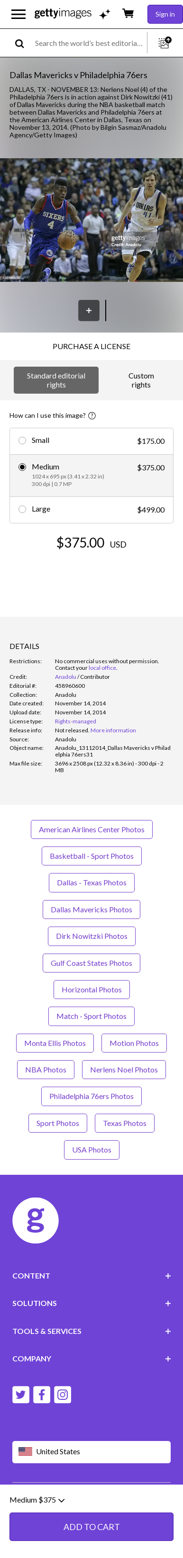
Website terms (34, 1498)
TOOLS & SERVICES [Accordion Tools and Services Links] (91, 1330)
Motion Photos (134, 1042)
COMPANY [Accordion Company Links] (91, 1358)
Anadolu (65, 676)
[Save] (89, 310)
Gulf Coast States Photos (91, 962)
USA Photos (91, 1149)
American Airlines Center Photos (92, 829)
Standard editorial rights (56, 379)
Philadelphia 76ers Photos (91, 1095)
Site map (50, 1513)
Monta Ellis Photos (55, 1042)
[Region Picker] (91, 1452)
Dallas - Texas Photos (92, 882)
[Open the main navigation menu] (18, 14)
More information (113, 730)
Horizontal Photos (92, 989)
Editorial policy (85, 1498)
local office (102, 667)
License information (66, 1505)
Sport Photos (58, 1122)
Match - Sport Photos (91, 1015)
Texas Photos (124, 1122)
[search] (23, 43)
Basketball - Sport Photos (92, 855)
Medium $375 (36, 1531)
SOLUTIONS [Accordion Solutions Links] (91, 1302)
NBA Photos (45, 1069)
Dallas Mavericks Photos (91, 909)
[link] (72, 730)
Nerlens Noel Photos (124, 1069)
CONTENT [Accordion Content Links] (91, 1275)
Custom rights (141, 379)
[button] (91, 221)
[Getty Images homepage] (63, 14)
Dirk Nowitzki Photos (92, 935)
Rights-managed (75, 721)
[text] (89, 43)
